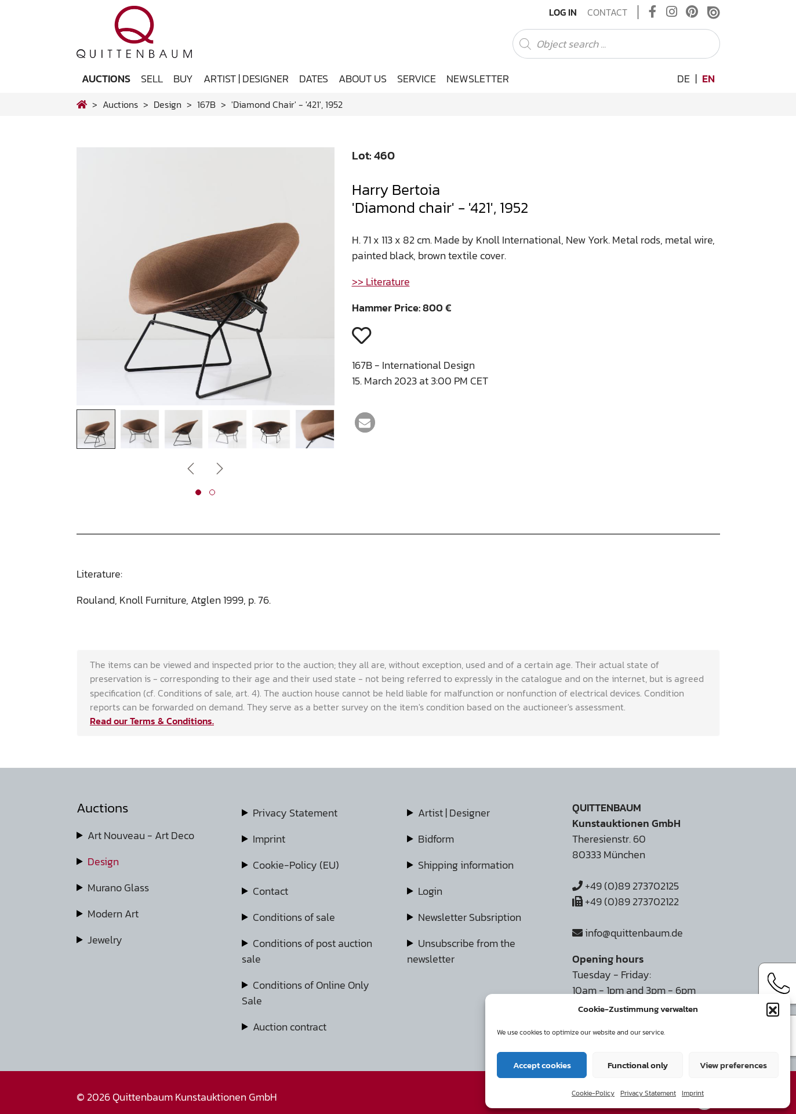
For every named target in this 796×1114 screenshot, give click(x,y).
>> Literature (381, 281)
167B (206, 104)
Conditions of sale (294, 917)
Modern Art (113, 913)
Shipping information (466, 865)
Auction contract (289, 1027)
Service (416, 78)
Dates (313, 78)
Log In (563, 12)
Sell (152, 78)
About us (363, 78)
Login (430, 891)
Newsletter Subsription (469, 917)
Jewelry (105, 940)
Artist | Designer (246, 78)
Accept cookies (542, 1065)
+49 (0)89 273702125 (625, 886)
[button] (773, 1009)
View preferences (733, 1065)
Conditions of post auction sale (307, 951)
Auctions (106, 78)
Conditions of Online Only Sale (305, 992)
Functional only (638, 1065)
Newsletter (477, 78)
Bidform (436, 839)
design (167, 104)
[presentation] (190, 468)
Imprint (693, 1093)
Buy (183, 78)
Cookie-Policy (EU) (296, 865)
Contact (607, 12)
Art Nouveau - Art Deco (141, 835)
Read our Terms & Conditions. (152, 721)
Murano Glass (118, 887)
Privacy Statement (648, 1093)
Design (103, 861)
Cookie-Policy (593, 1093)
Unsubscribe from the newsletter (461, 951)
